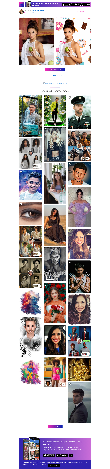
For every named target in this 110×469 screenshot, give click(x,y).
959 (32, 13)
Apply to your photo (55, 69)
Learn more (44, 464)
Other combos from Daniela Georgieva (55, 83)
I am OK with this (53, 466)
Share (81, 11)
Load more (55, 426)
